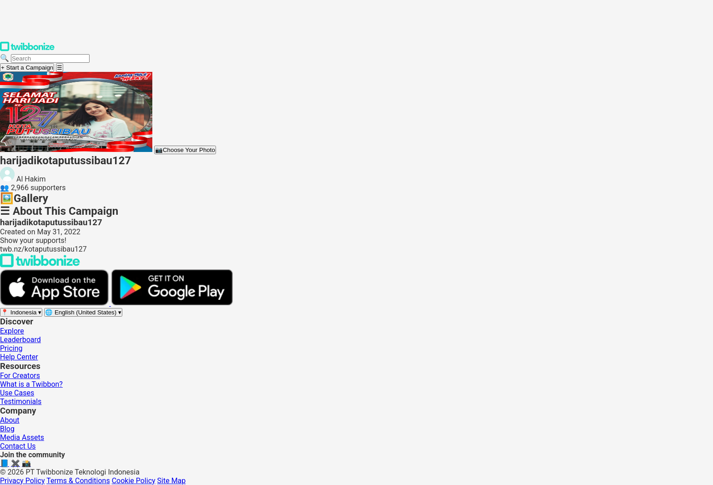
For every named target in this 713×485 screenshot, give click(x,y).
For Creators (20, 375)
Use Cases (17, 393)
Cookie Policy (134, 480)
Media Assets (22, 437)
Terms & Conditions (78, 480)
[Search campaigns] (50, 58)
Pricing (11, 348)
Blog (7, 428)
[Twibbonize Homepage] (27, 49)
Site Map (171, 480)
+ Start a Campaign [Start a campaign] (27, 67)
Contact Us (18, 446)
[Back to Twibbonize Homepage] (40, 265)
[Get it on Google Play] (172, 303)
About (10, 420)
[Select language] (83, 312)
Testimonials (20, 401)
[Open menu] (59, 67)
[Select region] (21, 312)
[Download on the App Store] (55, 303)
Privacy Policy (22, 480)
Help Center (19, 357)
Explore (12, 331)
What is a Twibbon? (31, 384)
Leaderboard (20, 339)
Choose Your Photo (185, 150)
